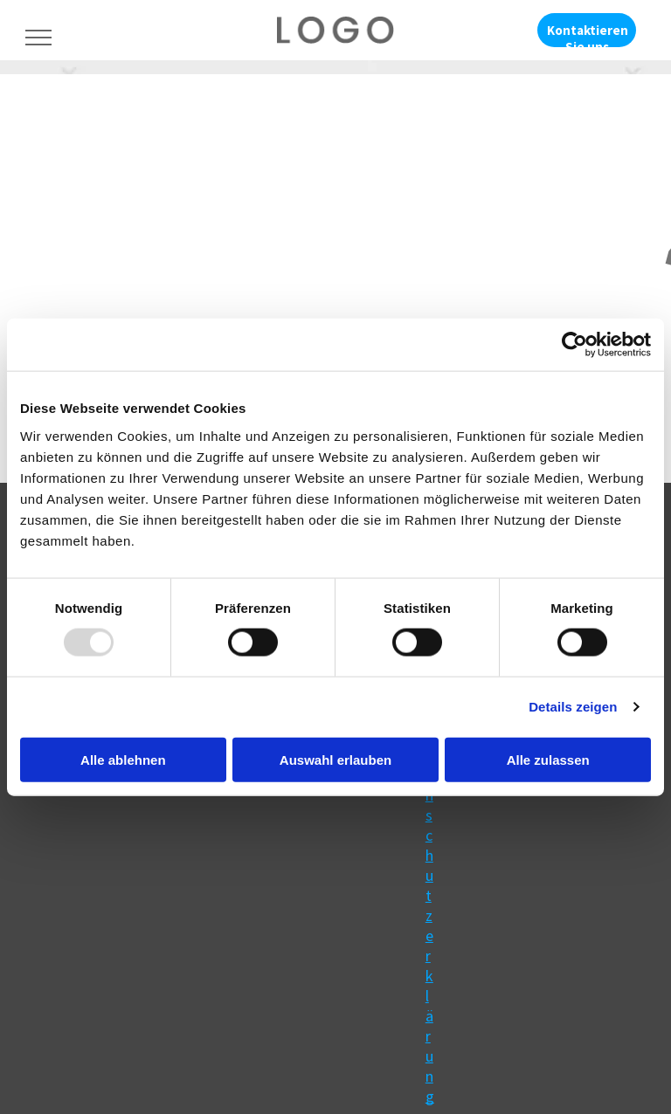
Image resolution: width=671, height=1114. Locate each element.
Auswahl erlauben (335, 759)
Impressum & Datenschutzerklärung (432, 805)
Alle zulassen (548, 759)
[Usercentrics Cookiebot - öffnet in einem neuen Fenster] (574, 345)
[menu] (38, 37)
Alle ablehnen (123, 759)
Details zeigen (573, 706)
